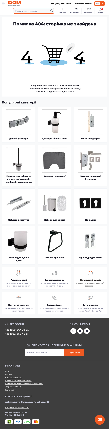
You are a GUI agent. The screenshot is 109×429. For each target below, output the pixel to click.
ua (97, 3)
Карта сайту (10, 390)
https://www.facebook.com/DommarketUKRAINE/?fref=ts (87, 331)
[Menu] (3, 3)
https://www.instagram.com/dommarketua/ (73, 331)
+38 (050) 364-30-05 (17, 329)
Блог (7, 371)
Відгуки (8, 374)
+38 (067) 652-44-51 (16, 333)
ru (102, 3)
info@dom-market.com (17, 407)
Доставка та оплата (13, 377)
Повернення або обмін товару (18, 381)
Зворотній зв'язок (13, 387)
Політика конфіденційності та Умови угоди (24, 384)
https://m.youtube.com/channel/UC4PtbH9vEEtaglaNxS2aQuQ (80, 331)
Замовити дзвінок (83, 3)
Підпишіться (74, 353)
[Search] (51, 11)
